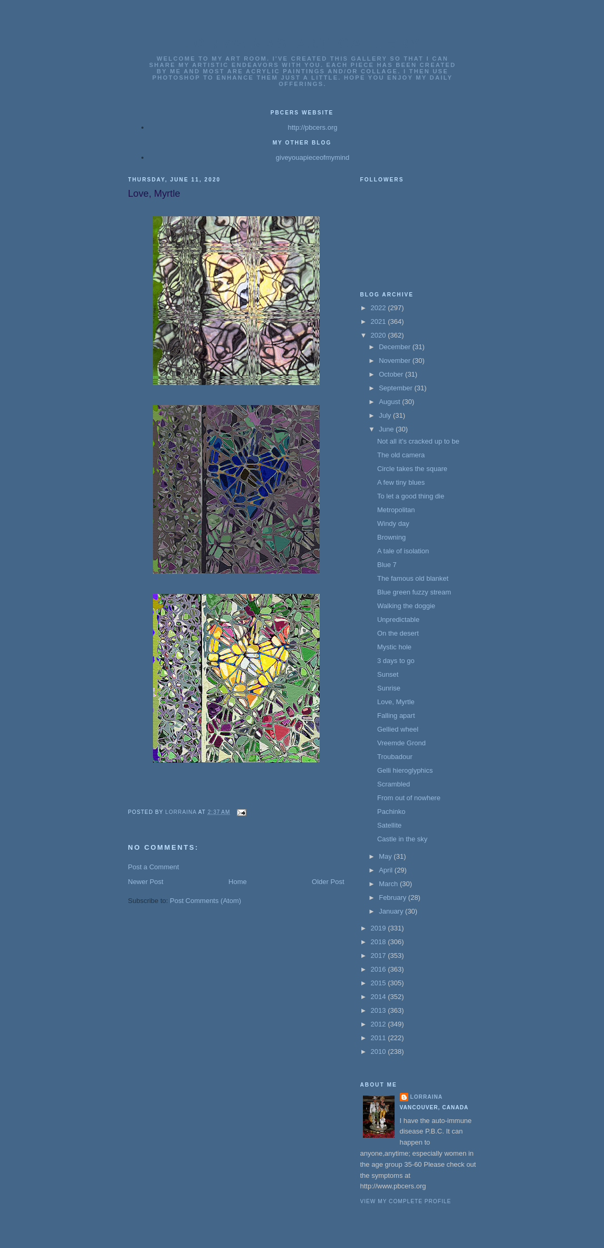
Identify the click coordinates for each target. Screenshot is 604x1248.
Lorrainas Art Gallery (303, 43)
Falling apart (396, 715)
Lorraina (426, 1097)
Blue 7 (387, 565)
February (393, 897)
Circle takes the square (412, 469)
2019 (379, 928)
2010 (379, 1051)
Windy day (393, 523)
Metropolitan (396, 510)
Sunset (387, 674)
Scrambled (393, 784)
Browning (391, 537)
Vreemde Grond (401, 743)
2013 (379, 1010)
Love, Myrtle (396, 702)
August (390, 402)
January (392, 911)
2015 (379, 983)
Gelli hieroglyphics (405, 770)
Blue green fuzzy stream (414, 592)
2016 (379, 969)
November (396, 360)
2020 (379, 335)
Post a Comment (153, 867)
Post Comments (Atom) (205, 901)
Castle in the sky (402, 839)
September (396, 388)
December (396, 347)
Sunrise (388, 688)
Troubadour (395, 757)
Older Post (328, 882)
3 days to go (396, 661)
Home (237, 882)
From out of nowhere (408, 798)
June (387, 429)
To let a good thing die (410, 496)
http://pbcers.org (313, 127)
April (387, 870)
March (389, 884)
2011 (379, 1038)
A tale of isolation (403, 551)
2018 (379, 942)
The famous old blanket (412, 578)
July (386, 415)
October (392, 374)
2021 (379, 321)
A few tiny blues (401, 482)
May (386, 856)
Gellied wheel (397, 729)
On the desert (398, 633)
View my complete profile (406, 1201)
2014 (379, 997)
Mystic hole (394, 647)
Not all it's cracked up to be (418, 441)
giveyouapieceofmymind (312, 157)
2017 (379, 955)
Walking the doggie (406, 606)
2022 (379, 308)
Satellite (389, 825)
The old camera (401, 455)
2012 (379, 1024)
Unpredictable (398, 619)
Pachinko (391, 811)
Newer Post (146, 882)
